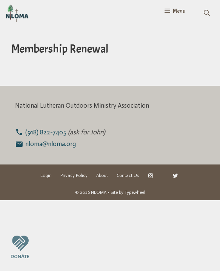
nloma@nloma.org (50, 144)
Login (46, 175)
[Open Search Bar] (206, 13)
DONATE (20, 256)
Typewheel (135, 192)
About (102, 175)
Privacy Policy (74, 175)
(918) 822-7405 (46, 132)
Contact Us (128, 175)
